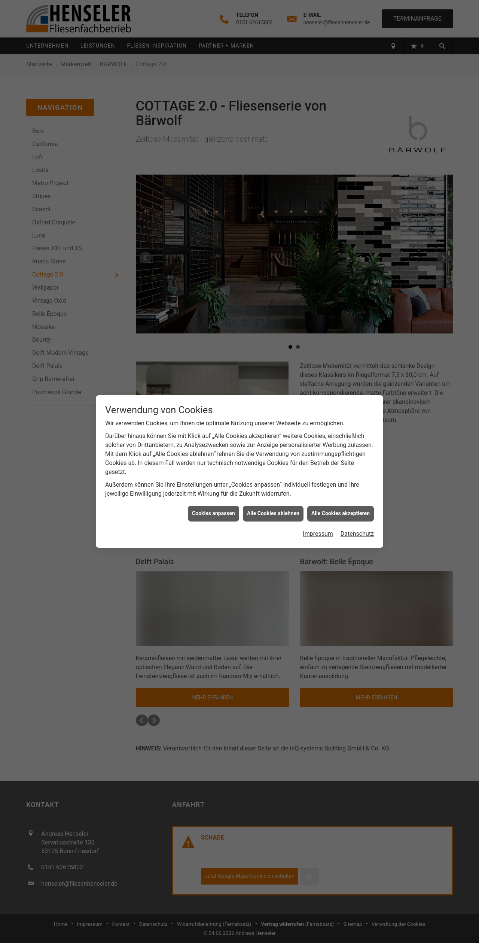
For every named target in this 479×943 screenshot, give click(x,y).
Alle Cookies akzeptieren (340, 510)
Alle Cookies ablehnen (273, 510)
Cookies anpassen (213, 510)
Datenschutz (357, 530)
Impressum (318, 530)
